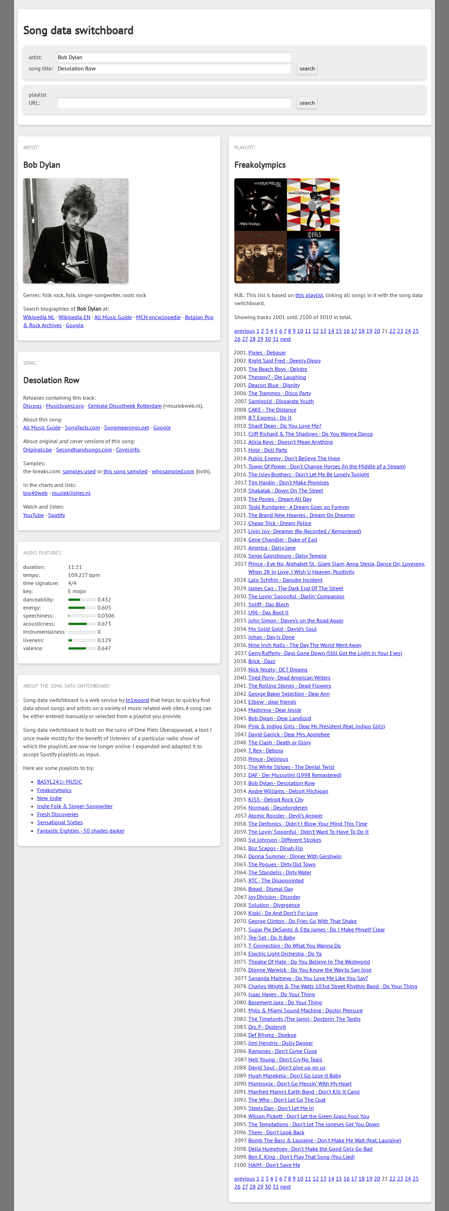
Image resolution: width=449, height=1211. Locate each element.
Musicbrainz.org (65, 405)
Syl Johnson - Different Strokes (284, 839)
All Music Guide (113, 317)
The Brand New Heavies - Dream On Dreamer (301, 514)
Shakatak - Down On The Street (285, 490)
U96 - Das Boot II (268, 612)
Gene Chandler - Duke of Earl (282, 539)
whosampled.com (173, 471)
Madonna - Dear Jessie (274, 709)
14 (331, 330)
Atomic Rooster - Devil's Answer (285, 815)
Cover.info (128, 449)
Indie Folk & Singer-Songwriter (75, 806)
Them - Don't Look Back (276, 1132)
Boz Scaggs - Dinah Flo (275, 848)
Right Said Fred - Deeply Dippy (284, 360)
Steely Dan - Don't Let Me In (281, 1108)
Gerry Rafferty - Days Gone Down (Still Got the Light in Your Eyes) (325, 652)
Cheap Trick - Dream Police (279, 523)
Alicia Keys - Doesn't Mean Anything (290, 441)
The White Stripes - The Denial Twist (291, 766)
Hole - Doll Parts (267, 449)
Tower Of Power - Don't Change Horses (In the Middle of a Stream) (327, 466)
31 (276, 338)
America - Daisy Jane (272, 547)
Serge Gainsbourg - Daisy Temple (287, 555)
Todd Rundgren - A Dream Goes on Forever (298, 506)
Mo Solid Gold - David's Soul (282, 628)
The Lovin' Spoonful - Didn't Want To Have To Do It (308, 831)
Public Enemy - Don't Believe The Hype (294, 458)
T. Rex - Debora (265, 750)
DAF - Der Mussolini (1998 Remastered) (294, 774)
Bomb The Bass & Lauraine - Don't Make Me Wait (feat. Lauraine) (324, 1140)
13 (323, 330)
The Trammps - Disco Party (279, 393)
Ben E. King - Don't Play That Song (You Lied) (301, 1156)
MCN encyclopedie (158, 317)
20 (377, 330)
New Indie (49, 797)
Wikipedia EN (75, 317)
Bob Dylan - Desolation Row (281, 782)
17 (354, 330)
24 (408, 330)
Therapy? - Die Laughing (277, 376)
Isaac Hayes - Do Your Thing (281, 994)
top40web (35, 492)
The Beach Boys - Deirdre (277, 368)
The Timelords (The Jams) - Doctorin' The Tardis (304, 1018)
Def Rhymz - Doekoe (272, 1034)
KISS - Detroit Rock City (275, 799)
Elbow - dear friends (272, 701)
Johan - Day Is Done (271, 636)
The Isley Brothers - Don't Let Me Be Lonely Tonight (308, 474)
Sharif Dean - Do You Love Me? (284, 425)
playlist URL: (37, 98)
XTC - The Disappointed (276, 880)
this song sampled (125, 471)
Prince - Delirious (268, 758)
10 (300, 330)
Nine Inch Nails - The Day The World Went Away (304, 644)
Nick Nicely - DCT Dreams (278, 669)
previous (244, 330)
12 (316, 330)
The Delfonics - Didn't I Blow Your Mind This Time (307, 823)
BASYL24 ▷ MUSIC (59, 781)
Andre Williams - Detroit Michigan (288, 790)
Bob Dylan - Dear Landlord (279, 718)
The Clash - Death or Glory (279, 742)
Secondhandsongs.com (84, 449)
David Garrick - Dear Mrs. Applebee (289, 734)
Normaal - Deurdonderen (278, 807)
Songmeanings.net (126, 427)
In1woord (137, 699)
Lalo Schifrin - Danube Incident (285, 579)
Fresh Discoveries (58, 814)
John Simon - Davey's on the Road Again (295, 620)
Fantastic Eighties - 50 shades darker (81, 830)
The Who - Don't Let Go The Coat (287, 1099)
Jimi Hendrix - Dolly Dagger (280, 1042)
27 (245, 338)
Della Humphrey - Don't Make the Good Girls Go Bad (310, 1148)
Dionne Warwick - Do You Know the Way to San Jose (309, 969)
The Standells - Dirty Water (279, 872)
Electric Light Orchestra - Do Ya (285, 953)
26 (237, 338)
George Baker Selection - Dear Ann (289, 693)
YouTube (33, 514)
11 (308, 330)
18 (361, 330)
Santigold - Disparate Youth (281, 401)
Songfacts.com (82, 427)
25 (416, 330)
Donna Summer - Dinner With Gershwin (295, 856)
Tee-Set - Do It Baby (271, 937)
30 (268, 338)
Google (74, 325)
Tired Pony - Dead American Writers (289, 677)
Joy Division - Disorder (274, 896)
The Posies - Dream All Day (279, 498)
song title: (41, 68)
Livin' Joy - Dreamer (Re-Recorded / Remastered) (304, 531)
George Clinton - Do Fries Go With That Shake (302, 920)
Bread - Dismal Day (270, 888)
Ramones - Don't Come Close (282, 1050)
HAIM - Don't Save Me (274, 1164)
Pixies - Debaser (267, 352)
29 (260, 338)
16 (346, 330)
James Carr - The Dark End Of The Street (295, 588)
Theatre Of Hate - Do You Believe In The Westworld (309, 961)
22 (392, 330)
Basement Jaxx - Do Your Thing (285, 1002)
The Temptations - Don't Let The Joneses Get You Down (314, 1124)
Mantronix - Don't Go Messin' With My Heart (299, 1083)
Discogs (32, 405)
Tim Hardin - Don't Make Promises (288, 482)
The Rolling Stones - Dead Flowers (289, 685)
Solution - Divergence (274, 904)
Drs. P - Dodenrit (267, 1026)
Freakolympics (54, 789)
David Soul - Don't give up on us (287, 1067)
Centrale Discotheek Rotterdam (125, 405)
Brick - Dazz (261, 661)
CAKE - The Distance (272, 409)
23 (400, 330)
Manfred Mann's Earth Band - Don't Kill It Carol (304, 1091)
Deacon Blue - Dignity (274, 384)
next (285, 338)
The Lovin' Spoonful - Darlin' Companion (296, 596)
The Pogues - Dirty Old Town (282, 864)
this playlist (309, 294)
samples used (79, 471)
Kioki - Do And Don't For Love (283, 912)
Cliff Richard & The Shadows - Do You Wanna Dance (310, 433)
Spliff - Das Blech (268, 604)
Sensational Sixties (60, 822)
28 (252, 338)
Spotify (56, 514)
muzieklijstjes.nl (71, 492)
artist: (35, 57)
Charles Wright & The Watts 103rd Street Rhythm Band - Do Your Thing (332, 986)
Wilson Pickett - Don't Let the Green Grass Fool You (308, 1116)
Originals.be (37, 449)
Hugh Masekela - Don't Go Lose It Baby (294, 1075)
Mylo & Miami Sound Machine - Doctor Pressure (305, 1010)
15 (339, 330)
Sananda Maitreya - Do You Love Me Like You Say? (308, 978)
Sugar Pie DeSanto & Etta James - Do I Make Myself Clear (316, 929)
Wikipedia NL (38, 317)
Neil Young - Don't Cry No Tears (285, 1059)
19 (369, 330)
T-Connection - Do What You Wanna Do (294, 945)
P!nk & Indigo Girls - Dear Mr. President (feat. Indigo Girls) (316, 726)
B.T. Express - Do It (269, 417)
